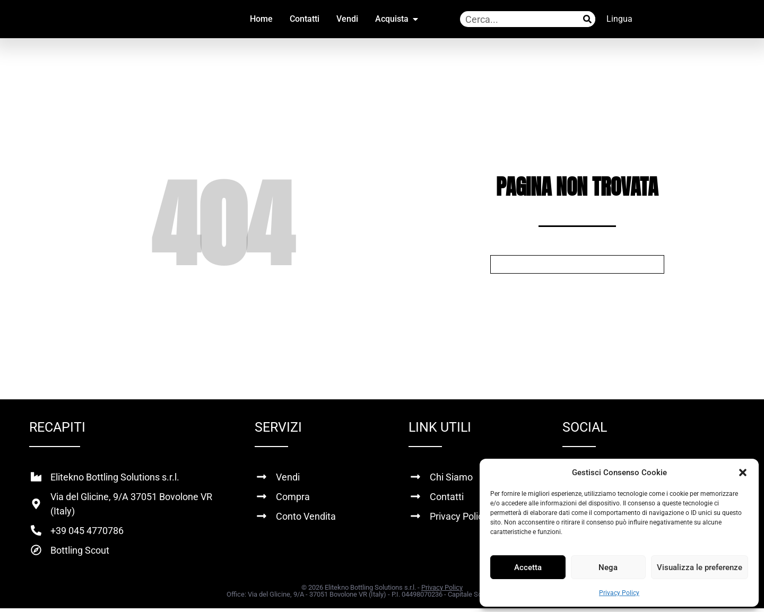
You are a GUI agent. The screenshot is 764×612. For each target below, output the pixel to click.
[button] (742, 472)
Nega (608, 567)
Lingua (619, 19)
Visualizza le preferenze (699, 567)
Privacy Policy (619, 593)
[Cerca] (587, 19)
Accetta (528, 567)
